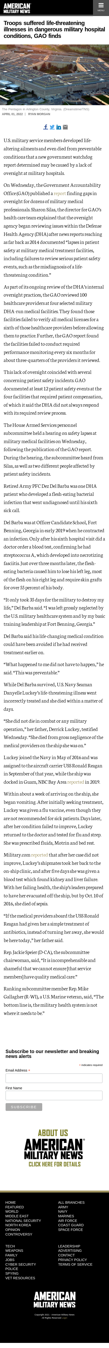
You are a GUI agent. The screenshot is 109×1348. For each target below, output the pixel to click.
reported (75, 781)
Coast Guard (71, 1225)
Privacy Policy (72, 1260)
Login (64, 1318)
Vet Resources (20, 1278)
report (60, 192)
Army (63, 1207)
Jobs (10, 1260)
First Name (14, 1088)
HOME (10, 1202)
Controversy (18, 1234)
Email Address (18, 1070)
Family (11, 1255)
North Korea (18, 1225)
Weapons (14, 1251)
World (11, 1211)
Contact (66, 1255)
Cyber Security (20, 1264)
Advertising (70, 1251)
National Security (23, 1221)
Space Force (70, 1230)
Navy (62, 1211)
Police (11, 1269)
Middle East (17, 1216)
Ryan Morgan (39, 114)
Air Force (67, 1221)
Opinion (12, 1230)
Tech (10, 1246)
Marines (66, 1216)
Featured (14, 1207)
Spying (11, 1273)
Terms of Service (75, 1264)
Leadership (69, 1246)
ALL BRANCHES (71, 1202)
